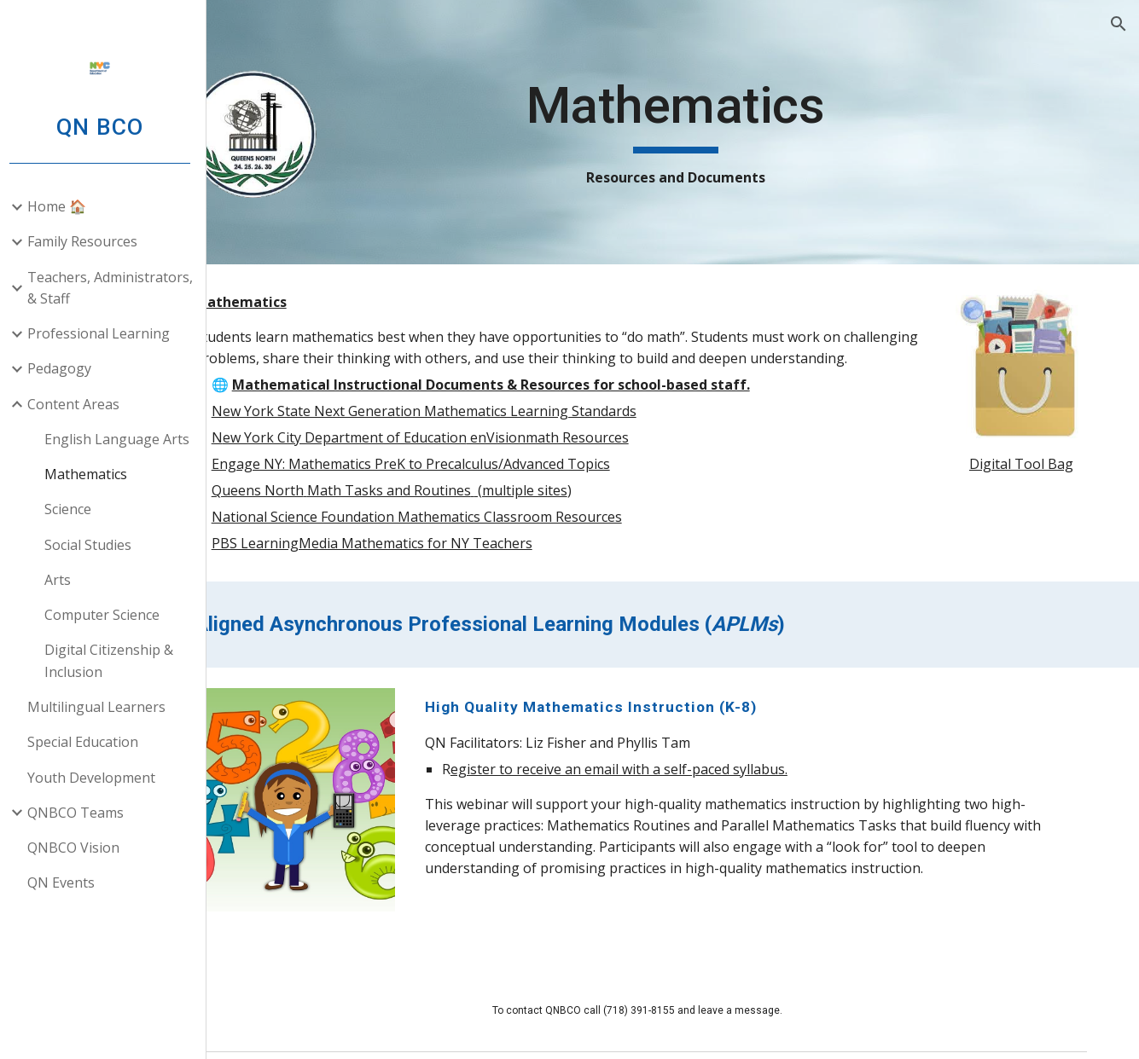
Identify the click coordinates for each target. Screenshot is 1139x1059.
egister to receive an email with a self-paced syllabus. (677, 790)
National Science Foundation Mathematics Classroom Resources (493, 538)
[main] (711, 132)
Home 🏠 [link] (63, 206)
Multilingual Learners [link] (103, 706)
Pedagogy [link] (66, 368)
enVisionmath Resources (624, 458)
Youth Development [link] (98, 777)
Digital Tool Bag (1028, 450)
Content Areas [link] (80, 404)
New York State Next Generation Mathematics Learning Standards (500, 432)
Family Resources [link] (89, 241)
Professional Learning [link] (105, 333)
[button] (1118, 23)
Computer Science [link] (108, 614)
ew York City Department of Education (421, 458)
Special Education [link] (89, 741)
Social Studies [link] (94, 544)
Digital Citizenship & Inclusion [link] (115, 660)
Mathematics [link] (92, 474)
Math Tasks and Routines (466, 511)
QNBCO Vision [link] (80, 847)
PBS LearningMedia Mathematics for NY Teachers (448, 564)
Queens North (334, 511)
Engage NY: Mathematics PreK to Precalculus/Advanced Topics (487, 485)
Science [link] (74, 509)
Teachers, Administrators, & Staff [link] (117, 288)
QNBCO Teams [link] (82, 812)
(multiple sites (597, 511)
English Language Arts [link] (123, 439)
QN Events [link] (68, 882)
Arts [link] (64, 579)
